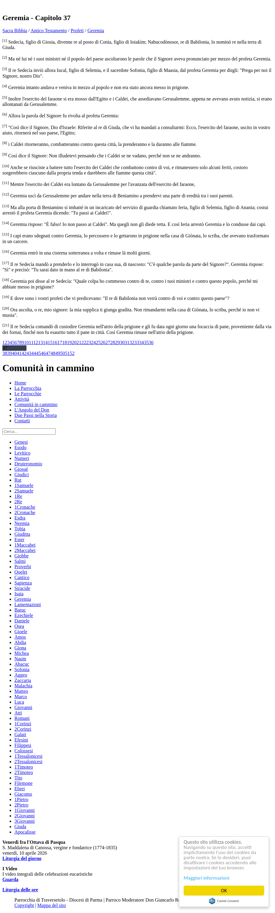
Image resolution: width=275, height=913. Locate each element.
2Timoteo (23, 772)
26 (103, 342)
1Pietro (21, 799)
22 (83, 342)
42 (24, 353)
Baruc (20, 609)
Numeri (21, 458)
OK (224, 890)
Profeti (77, 30)
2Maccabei (24, 550)
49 (57, 353)
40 (14, 353)
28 (112, 342)
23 (88, 342)
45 (38, 353)
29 (117, 342)
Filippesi (22, 745)
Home (20, 382)
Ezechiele (23, 615)
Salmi (20, 561)
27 (107, 342)
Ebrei (19, 788)
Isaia (18, 593)
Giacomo (23, 794)
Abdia (20, 642)
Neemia (21, 523)
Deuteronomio (28, 463)
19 (69, 342)
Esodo (20, 447)
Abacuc (21, 664)
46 (43, 353)
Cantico (21, 577)
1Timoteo (23, 767)
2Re (18, 501)
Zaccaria (22, 680)
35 (146, 342)
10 (26, 342)
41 (19, 353)
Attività (21, 399)
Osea (19, 626)
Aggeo (20, 674)
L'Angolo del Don (31, 409)
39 (9, 353)
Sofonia (21, 669)
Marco (20, 696)
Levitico (22, 452)
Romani (22, 718)
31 (127, 342)
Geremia (95, 30)
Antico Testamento (49, 30)
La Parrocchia (27, 388)
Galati (20, 734)
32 (132, 342)
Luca (19, 702)
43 (28, 353)
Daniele (21, 620)
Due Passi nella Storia (35, 415)
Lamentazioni (27, 604)
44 (33, 353)
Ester (19, 539)
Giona (20, 647)
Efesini (21, 739)
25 (98, 342)
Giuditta (22, 534)
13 (40, 342)
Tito (18, 777)
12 (35, 342)
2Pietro (21, 804)
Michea (21, 653)
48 (52, 353)
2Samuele (23, 490)
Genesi (21, 442)
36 (151, 342)
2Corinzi (22, 729)
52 (72, 353)
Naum (20, 658)
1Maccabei (24, 544)
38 (4, 353)
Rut (17, 480)
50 (62, 353)
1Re (18, 496)
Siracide (22, 588)
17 (59, 342)
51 (67, 353)
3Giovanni (24, 821)
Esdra (19, 517)
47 (48, 353)
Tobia (19, 528)
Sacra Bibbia (14, 30)
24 (93, 342)
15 (50, 342)
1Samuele (23, 485)
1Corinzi (22, 723)
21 (79, 342)
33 (136, 342)
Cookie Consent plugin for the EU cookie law (224, 901)
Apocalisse (24, 831)
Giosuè (21, 469)
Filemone (23, 783)
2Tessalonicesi (28, 761)
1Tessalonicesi (28, 756)
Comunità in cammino (35, 404)
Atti (18, 712)
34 (141, 342)
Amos (20, 637)
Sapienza (23, 582)
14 (45, 342)
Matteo (21, 691)
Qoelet (20, 572)
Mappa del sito (51, 905)
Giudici (21, 474)
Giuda (20, 826)
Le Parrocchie (27, 393)
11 (31, 342)
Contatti (22, 420)
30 (122, 342)
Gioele (20, 631)
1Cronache (24, 507)
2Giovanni (24, 815)
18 (64, 342)
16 (55, 342)
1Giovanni (24, 810)
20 (74, 342)
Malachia (23, 685)
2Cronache (24, 512)
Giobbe (21, 555)
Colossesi (23, 750)
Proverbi (22, 566)
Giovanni (23, 707)
